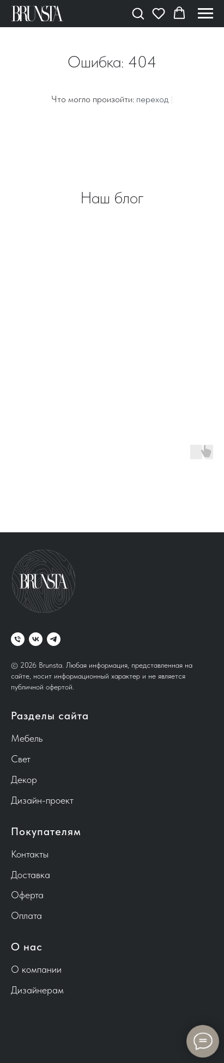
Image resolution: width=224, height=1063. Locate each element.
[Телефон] (18, 639)
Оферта (27, 894)
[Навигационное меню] (205, 13)
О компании (36, 969)
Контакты (30, 854)
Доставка (30, 874)
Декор (24, 779)
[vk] (36, 639)
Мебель (27, 738)
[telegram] (53, 639)
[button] (137, 13)
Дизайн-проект (42, 800)
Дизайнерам (37, 990)
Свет (21, 758)
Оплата (26, 915)
